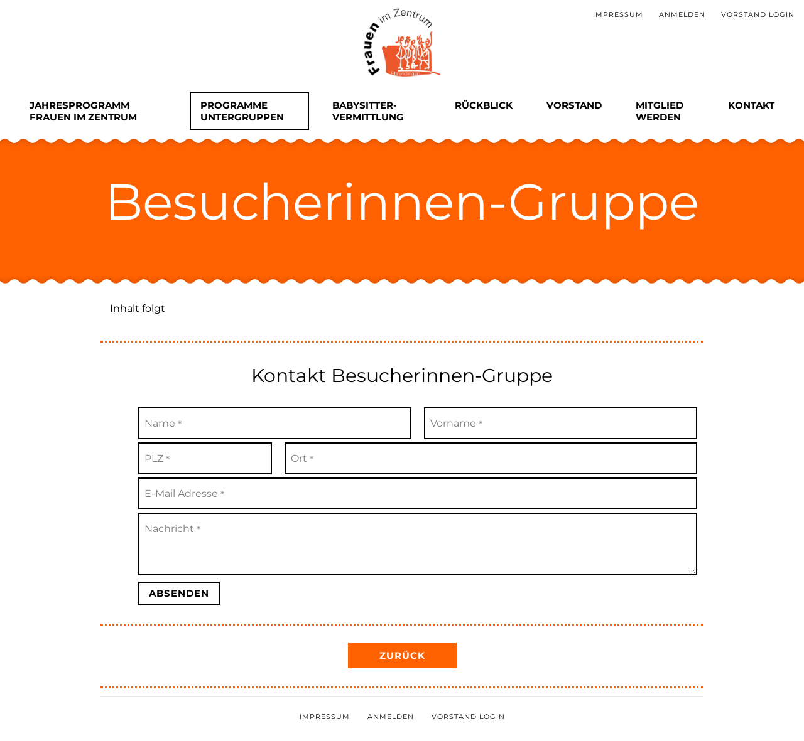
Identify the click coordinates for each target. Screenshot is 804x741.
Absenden (179, 593)
